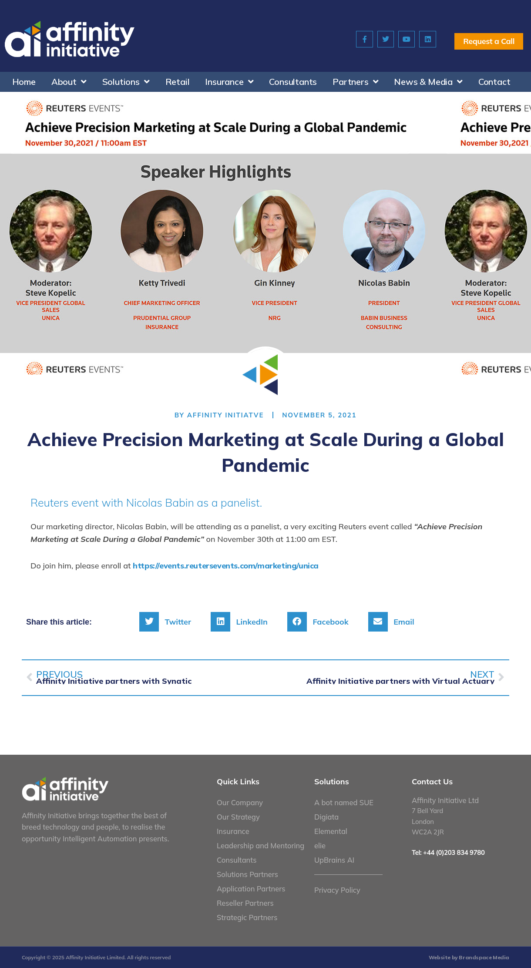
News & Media (428, 82)
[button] (168, 621)
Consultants (293, 81)
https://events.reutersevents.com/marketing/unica (226, 565)
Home (24, 81)
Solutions (126, 82)
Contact (494, 81)
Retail (177, 81)
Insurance (229, 82)
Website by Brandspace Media (469, 957)
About (69, 82)
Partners (355, 82)
